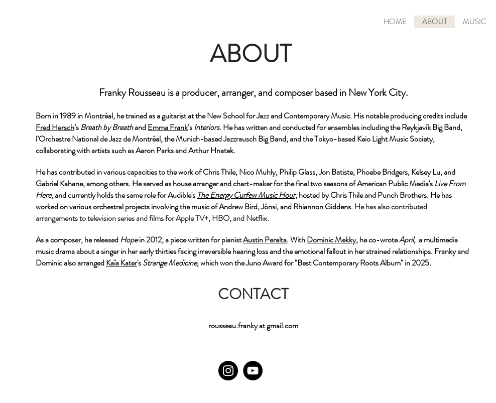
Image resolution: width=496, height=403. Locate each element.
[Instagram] (228, 370)
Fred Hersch (55, 127)
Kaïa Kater (121, 262)
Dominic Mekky (331, 239)
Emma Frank (168, 127)
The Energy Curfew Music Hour (246, 195)
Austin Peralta (265, 239)
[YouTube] (253, 370)
